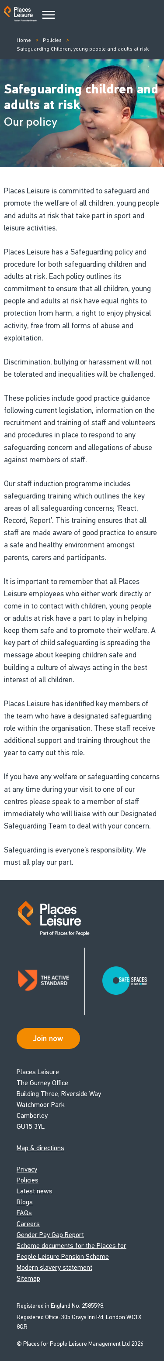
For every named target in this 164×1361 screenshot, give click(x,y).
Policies (52, 40)
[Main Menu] (48, 15)
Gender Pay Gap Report (50, 1234)
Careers (28, 1224)
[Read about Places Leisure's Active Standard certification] (51, 981)
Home (24, 40)
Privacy (27, 1169)
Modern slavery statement (54, 1267)
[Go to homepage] (20, 15)
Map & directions (40, 1148)
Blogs (25, 1202)
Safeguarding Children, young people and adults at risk (83, 49)
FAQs (24, 1213)
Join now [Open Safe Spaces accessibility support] (48, 1038)
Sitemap (28, 1278)
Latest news (34, 1191)
